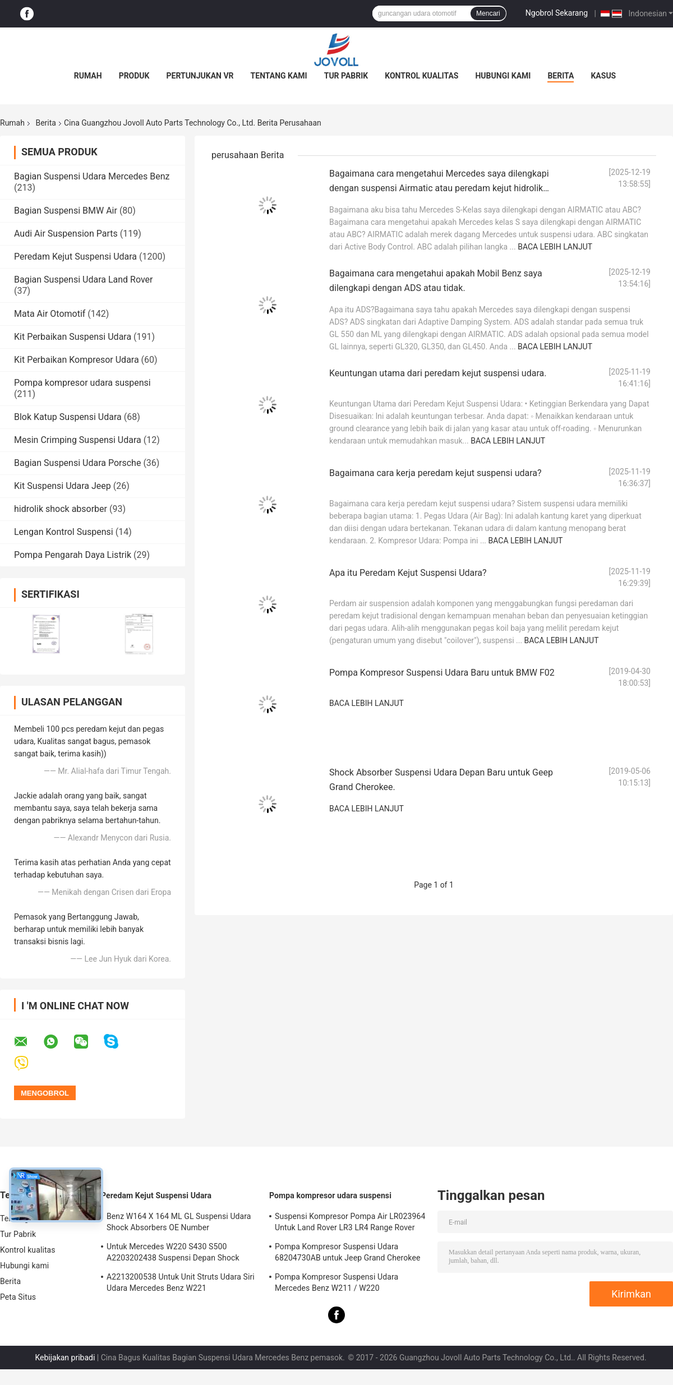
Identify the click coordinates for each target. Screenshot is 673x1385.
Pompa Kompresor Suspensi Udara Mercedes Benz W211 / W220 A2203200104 (336, 1284)
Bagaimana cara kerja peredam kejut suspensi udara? (435, 473)
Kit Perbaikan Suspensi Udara (72, 336)
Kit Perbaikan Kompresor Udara (76, 359)
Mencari (488, 13)
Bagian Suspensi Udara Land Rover (83, 279)
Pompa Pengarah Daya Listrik (72, 555)
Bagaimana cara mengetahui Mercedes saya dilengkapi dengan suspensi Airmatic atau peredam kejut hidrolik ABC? (439, 188)
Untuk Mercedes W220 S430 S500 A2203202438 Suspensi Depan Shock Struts (173, 1254)
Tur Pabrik (346, 75)
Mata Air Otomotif (49, 313)
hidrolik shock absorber (60, 509)
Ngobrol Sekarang (557, 12)
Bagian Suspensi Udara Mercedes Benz (91, 176)
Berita (560, 75)
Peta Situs (18, 1296)
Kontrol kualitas (421, 75)
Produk (134, 75)
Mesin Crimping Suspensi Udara (77, 440)
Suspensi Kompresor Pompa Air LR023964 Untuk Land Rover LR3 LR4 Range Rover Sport (350, 1223)
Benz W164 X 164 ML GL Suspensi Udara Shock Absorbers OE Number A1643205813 (179, 1223)
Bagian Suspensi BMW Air (65, 210)
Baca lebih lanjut (555, 246)
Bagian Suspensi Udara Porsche (77, 463)
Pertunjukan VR (200, 75)
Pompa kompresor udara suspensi (82, 382)
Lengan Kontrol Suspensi (63, 532)
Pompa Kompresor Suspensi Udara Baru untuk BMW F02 (442, 672)
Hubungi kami (503, 75)
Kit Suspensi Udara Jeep (62, 486)
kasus (603, 75)
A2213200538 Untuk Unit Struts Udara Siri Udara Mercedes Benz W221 (181, 1282)
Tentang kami (279, 75)
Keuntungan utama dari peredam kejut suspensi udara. (437, 373)
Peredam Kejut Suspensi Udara (75, 256)
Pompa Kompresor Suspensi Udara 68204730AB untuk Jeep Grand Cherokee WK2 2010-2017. (347, 1254)
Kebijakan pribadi (65, 1357)
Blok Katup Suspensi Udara (68, 417)
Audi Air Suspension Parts (66, 233)
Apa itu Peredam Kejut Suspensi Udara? (408, 572)
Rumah (88, 75)
